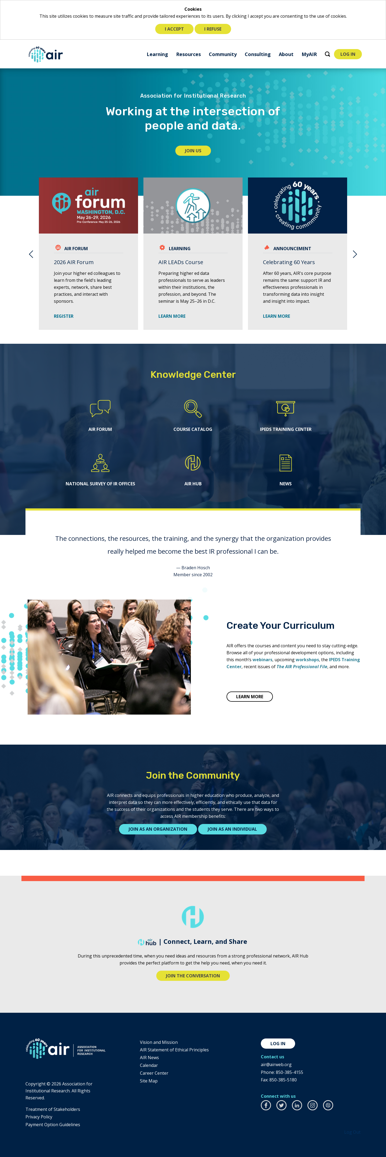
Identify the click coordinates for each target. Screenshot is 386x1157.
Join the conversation (193, 976)
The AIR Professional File (302, 667)
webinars (262, 660)
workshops (307, 660)
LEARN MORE (171, 316)
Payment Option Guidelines (52, 1125)
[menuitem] (157, 54)
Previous (30, 254)
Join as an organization (158, 829)
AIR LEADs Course (180, 262)
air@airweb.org (276, 1064)
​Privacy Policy (38, 1117)
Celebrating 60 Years (289, 262)
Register (65, 316)
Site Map (149, 1081)
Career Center (154, 1073)
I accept (174, 29)
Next (355, 254)
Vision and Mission (159, 1042)
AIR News (149, 1057)
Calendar (149, 1065)
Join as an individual (232, 829)
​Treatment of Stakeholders (52, 1109)
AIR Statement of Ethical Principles (174, 1050)
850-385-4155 (289, 1072)
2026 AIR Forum (74, 262)
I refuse (212, 29)
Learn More (276, 316)
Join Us (198, 151)
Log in (277, 1044)
